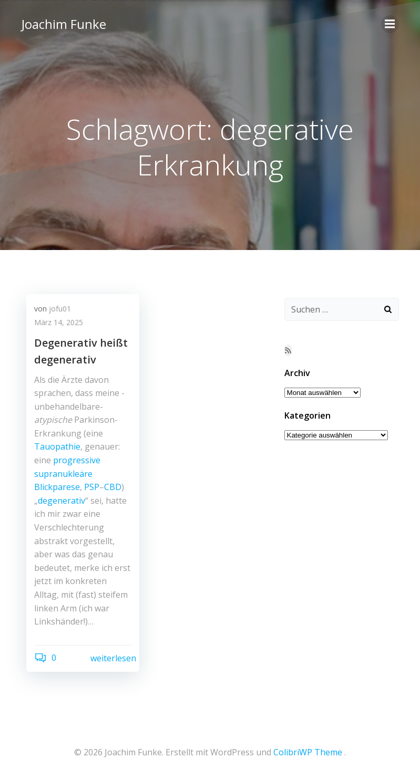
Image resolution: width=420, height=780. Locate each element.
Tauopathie (57, 447)
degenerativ (61, 501)
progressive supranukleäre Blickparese (67, 474)
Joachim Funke (63, 23)
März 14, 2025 (58, 323)
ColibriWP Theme (307, 752)
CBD (112, 487)
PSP (91, 487)
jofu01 (60, 309)
